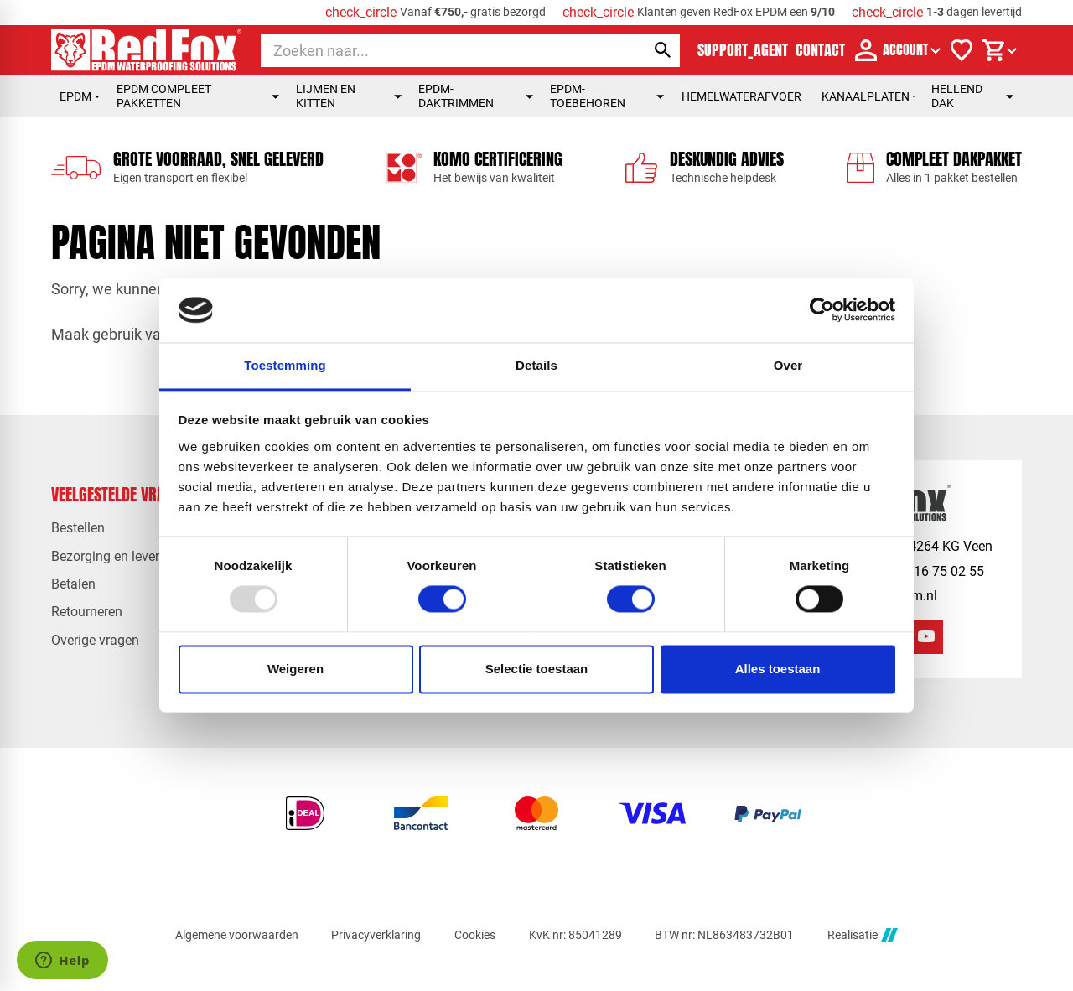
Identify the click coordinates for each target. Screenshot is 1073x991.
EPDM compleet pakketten (198, 96)
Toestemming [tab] (285, 365)
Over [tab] (788, 365)
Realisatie (862, 935)
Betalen (73, 584)
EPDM (80, 96)
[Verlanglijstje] (961, 50)
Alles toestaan (778, 669)
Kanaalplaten (868, 96)
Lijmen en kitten (349, 96)
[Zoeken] (438, 50)
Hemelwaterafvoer (741, 96)
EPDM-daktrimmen (475, 96)
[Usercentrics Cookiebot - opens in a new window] (822, 310)
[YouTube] (926, 637)
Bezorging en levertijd (114, 556)
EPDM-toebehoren (607, 96)
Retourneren (86, 612)
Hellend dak (972, 96)
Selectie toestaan (536, 669)
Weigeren (295, 669)
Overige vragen (95, 640)
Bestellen (78, 528)
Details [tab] (536, 365)
